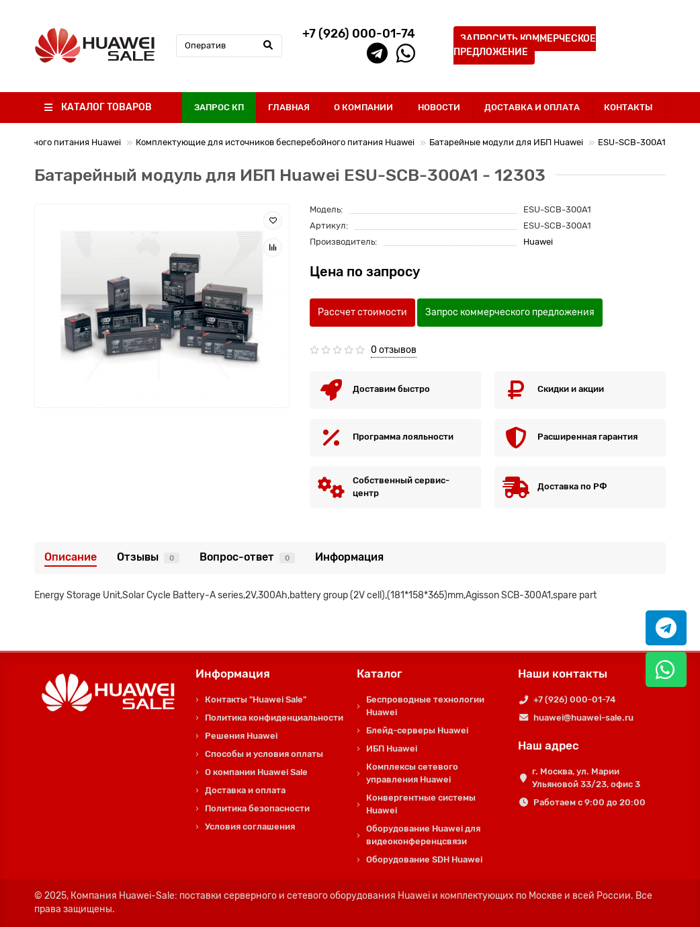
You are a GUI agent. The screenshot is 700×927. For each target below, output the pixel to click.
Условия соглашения (250, 826)
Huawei (538, 242)
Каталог (379, 673)
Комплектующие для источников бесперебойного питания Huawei (275, 142)
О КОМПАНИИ (363, 107)
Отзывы (148, 557)
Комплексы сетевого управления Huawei (412, 773)
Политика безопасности (257, 808)
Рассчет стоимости (362, 312)
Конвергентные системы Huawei (421, 804)
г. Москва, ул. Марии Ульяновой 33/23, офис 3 (586, 777)
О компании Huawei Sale (256, 772)
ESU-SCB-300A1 (632, 142)
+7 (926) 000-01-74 (574, 699)
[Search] (229, 45)
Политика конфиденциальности (274, 718)
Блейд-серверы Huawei (417, 730)
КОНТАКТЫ (628, 107)
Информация (349, 557)
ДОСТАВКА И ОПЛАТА (532, 107)
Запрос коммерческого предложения (510, 312)
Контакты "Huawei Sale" (255, 699)
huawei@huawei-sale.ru (583, 718)
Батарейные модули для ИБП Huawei (506, 142)
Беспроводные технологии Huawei (425, 705)
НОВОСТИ (439, 107)
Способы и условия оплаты (264, 754)
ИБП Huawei (391, 748)
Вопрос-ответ (247, 557)
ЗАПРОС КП (219, 107)
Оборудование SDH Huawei (424, 859)
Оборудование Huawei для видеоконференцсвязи (423, 834)
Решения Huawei (241, 736)
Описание (70, 557)
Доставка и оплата (245, 790)
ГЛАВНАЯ (289, 107)
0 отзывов (394, 350)
